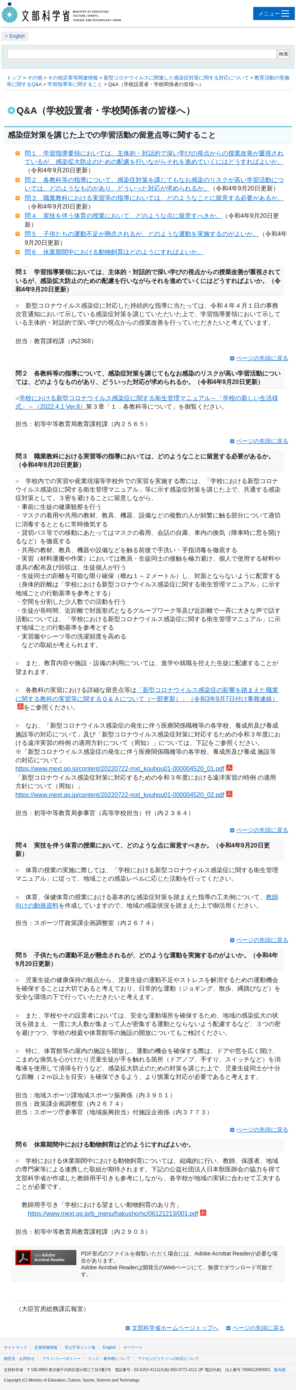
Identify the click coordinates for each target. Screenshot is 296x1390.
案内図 (280, 1370)
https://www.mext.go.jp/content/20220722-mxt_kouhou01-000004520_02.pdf (123, 795)
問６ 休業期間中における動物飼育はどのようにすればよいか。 (114, 252)
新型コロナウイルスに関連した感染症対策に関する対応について (176, 78)
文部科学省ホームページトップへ (175, 1327)
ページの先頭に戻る (262, 358)
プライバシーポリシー (61, 1358)
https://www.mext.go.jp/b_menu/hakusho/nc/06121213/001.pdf (117, 1213)
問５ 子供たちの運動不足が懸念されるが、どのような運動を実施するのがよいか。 (142, 234)
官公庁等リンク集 (80, 1347)
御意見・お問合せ (19, 1358)
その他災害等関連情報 (73, 78)
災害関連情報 (45, 1347)
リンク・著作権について (109, 1358)
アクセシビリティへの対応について (168, 1358)
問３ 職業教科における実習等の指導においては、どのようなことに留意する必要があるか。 (154, 198)
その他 (34, 78)
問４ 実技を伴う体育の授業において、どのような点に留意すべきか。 (123, 215)
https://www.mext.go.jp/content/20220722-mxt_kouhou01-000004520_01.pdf (123, 768)
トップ (14, 78)
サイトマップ (15, 1347)
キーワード (133, 1347)
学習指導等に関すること (75, 84)
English (17, 36)
